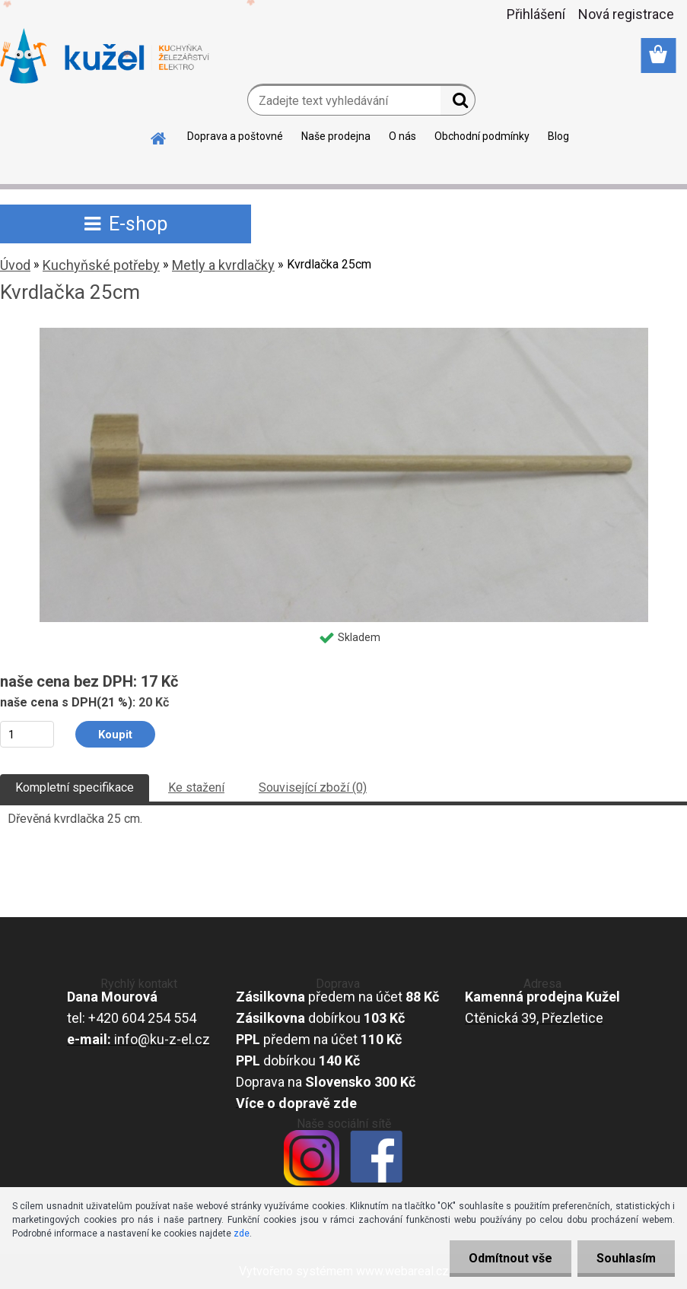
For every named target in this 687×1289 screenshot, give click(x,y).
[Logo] (104, 56)
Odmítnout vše (510, 1258)
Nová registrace (626, 14)
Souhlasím (626, 1258)
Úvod (15, 265)
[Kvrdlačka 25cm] (344, 333)
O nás (402, 136)
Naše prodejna (336, 136)
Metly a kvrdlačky (223, 265)
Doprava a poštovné (235, 136)
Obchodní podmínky (482, 136)
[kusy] (27, 734)
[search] (458, 103)
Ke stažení (196, 787)
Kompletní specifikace (74, 787)
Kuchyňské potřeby (101, 265)
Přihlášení (536, 14)
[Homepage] (159, 136)
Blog (558, 136)
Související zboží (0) (313, 787)
